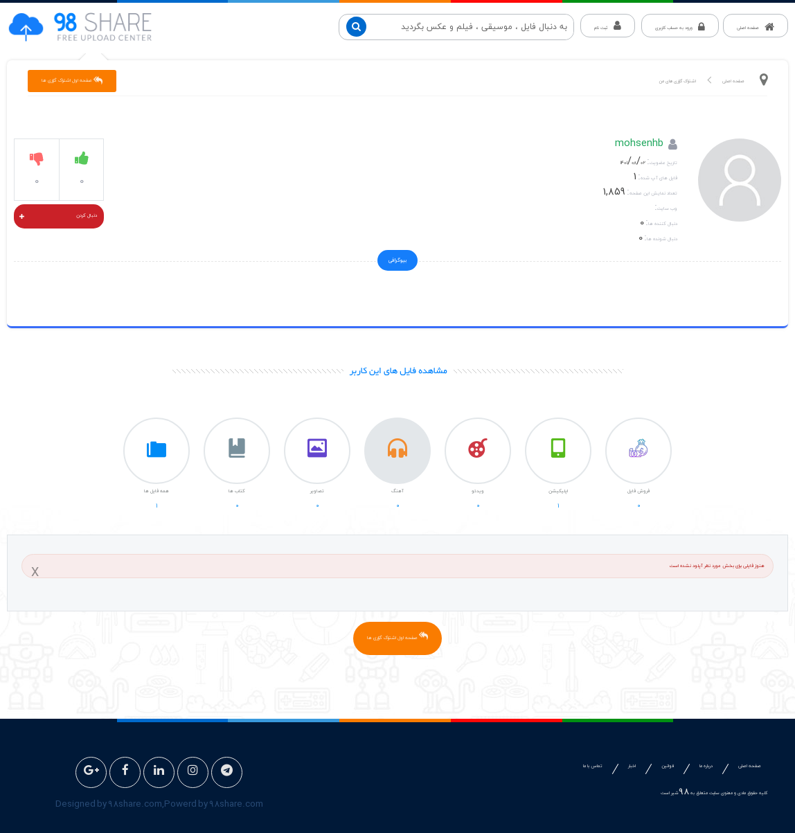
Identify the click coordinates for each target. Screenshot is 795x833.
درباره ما (706, 766)
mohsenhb (639, 145)
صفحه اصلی (733, 81)
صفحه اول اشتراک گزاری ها (72, 80)
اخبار (632, 766)
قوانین (667, 766)
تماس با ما (592, 766)
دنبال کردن (58, 217)
